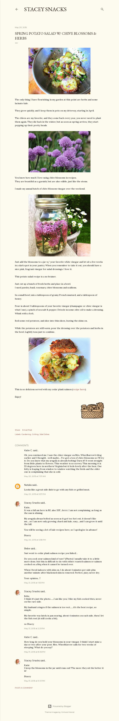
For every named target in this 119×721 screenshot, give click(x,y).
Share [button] (17, 430)
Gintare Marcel (67, 712)
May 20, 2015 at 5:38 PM (35, 540)
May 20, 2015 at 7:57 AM (35, 476)
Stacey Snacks (45, 9)
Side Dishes (44, 434)
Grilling (35, 434)
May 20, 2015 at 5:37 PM (35, 494)
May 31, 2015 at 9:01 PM (34, 681)
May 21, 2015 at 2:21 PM (34, 628)
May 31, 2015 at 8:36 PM (34, 652)
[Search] (102, 9)
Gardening (26, 434)
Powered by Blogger (59, 706)
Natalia (28, 485)
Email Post (27, 430)
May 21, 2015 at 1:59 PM (34, 583)
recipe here (79, 389)
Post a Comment (24, 688)
